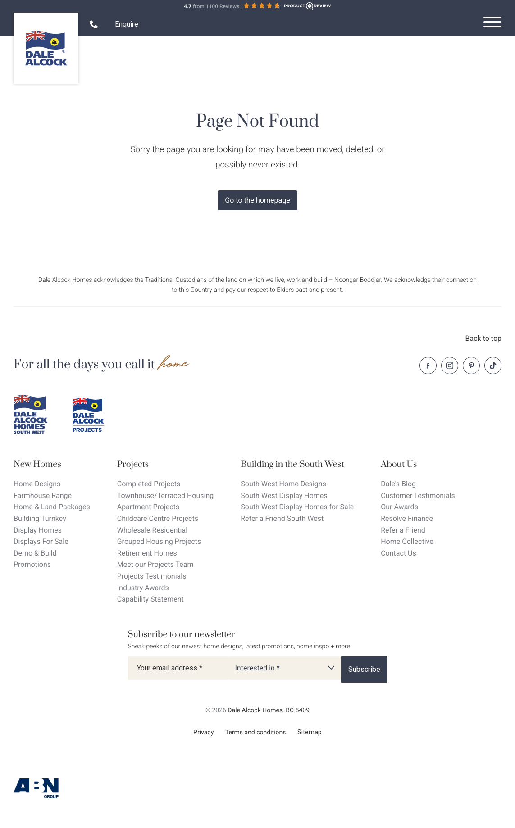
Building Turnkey (40, 518)
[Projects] (165, 464)
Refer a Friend (403, 530)
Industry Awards (143, 588)
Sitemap (309, 732)
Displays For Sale (41, 541)
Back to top (483, 338)
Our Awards (399, 506)
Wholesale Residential (152, 530)
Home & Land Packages (52, 506)
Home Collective (407, 541)
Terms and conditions (255, 732)
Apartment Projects (148, 506)
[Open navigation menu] (492, 22)
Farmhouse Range (43, 495)
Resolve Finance (407, 518)
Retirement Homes (147, 553)
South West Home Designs (283, 484)
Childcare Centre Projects (157, 518)
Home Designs (37, 484)
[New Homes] (52, 464)
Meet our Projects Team (155, 564)
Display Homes (38, 530)
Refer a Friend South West (282, 518)
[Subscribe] (364, 669)
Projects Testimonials (152, 576)
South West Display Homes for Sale (297, 506)
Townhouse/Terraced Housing (165, 495)
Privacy (203, 732)
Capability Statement (150, 599)
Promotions (32, 564)
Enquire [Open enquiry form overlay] (126, 24)
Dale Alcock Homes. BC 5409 (269, 710)
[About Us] (418, 464)
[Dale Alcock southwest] (36, 415)
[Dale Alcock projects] (94, 415)
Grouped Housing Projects (159, 541)
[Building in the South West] (297, 464)
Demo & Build (35, 553)
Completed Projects (148, 484)
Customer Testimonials (418, 495)
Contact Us (398, 553)
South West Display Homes (284, 495)
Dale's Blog (398, 484)
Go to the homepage (257, 200)
